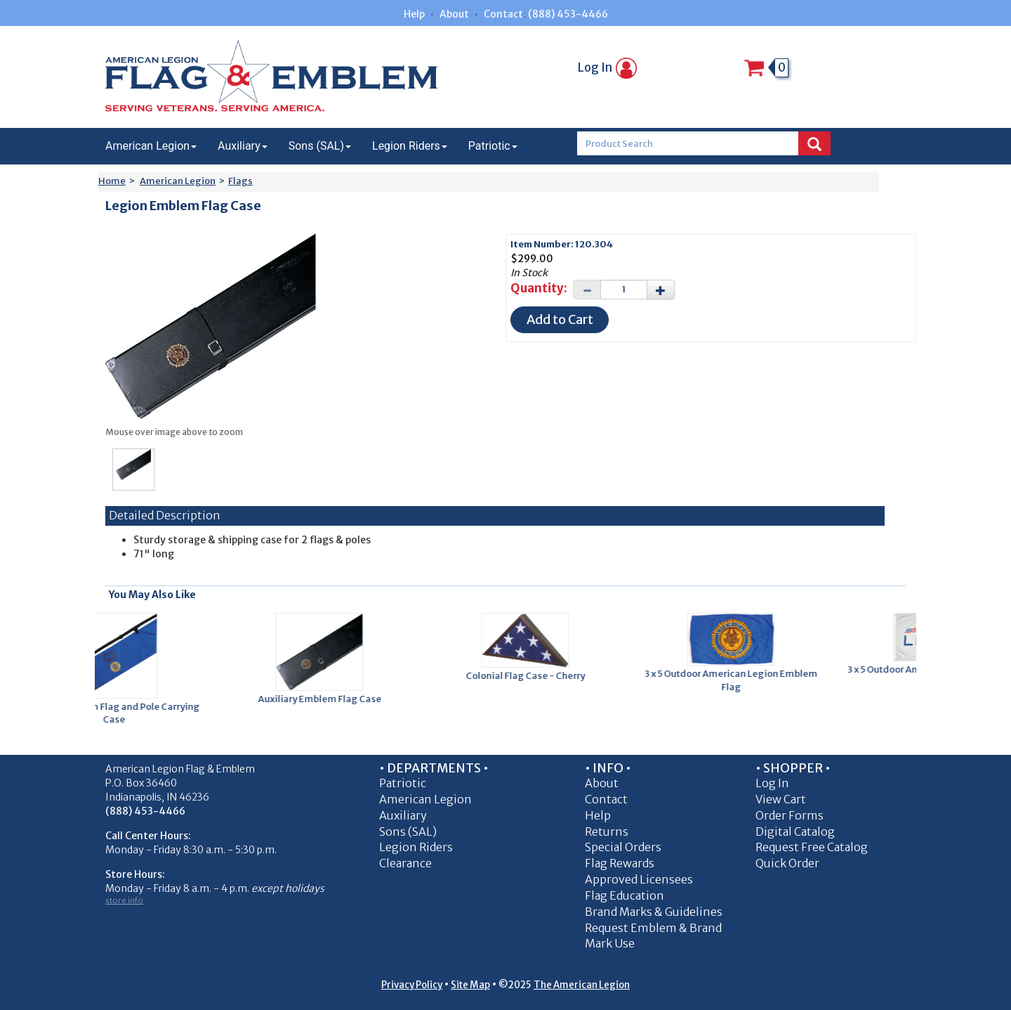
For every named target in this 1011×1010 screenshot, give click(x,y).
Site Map (470, 985)
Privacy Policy (411, 985)
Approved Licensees (639, 879)
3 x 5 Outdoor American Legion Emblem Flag (735, 680)
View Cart (780, 799)
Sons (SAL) (320, 146)
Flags (240, 181)
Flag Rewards (619, 863)
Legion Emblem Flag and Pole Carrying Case (118, 713)
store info (124, 900)
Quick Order (787, 863)
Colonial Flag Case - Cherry (529, 676)
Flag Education (624, 895)
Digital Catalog (795, 831)
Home (112, 181)
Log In (607, 67)
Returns (606, 831)
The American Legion (582, 985)
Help (414, 14)
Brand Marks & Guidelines (653, 912)
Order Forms (789, 815)
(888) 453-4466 (568, 14)
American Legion (151, 146)
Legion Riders (409, 146)
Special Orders (623, 847)
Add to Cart (560, 319)
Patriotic (492, 146)
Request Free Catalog (811, 847)
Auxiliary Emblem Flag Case (323, 699)
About (454, 14)
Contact (503, 14)
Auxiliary (242, 146)
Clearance (405, 863)
